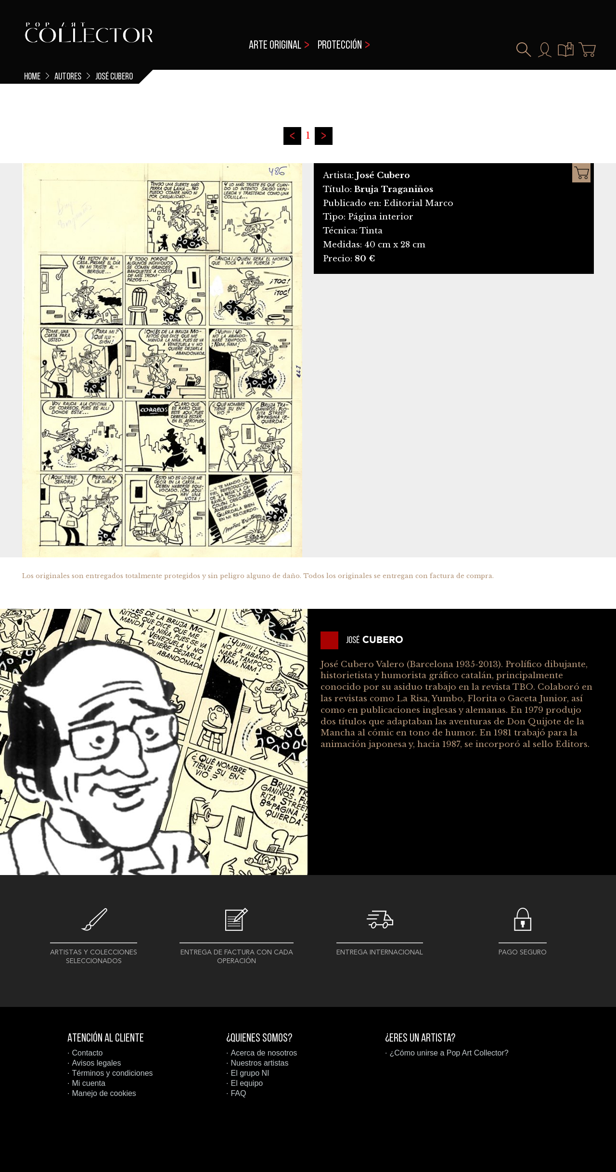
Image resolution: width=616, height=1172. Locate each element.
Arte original (275, 46)
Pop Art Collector (89, 39)
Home (32, 77)
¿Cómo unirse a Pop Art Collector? (448, 1053)
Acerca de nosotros (264, 1053)
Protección (340, 46)
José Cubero (114, 77)
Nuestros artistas (259, 1063)
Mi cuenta (88, 1083)
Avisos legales (96, 1063)
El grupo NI (250, 1073)
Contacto (87, 1053)
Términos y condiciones (112, 1073)
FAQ (238, 1093)
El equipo (247, 1083)
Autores (67, 77)
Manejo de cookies (104, 1093)
